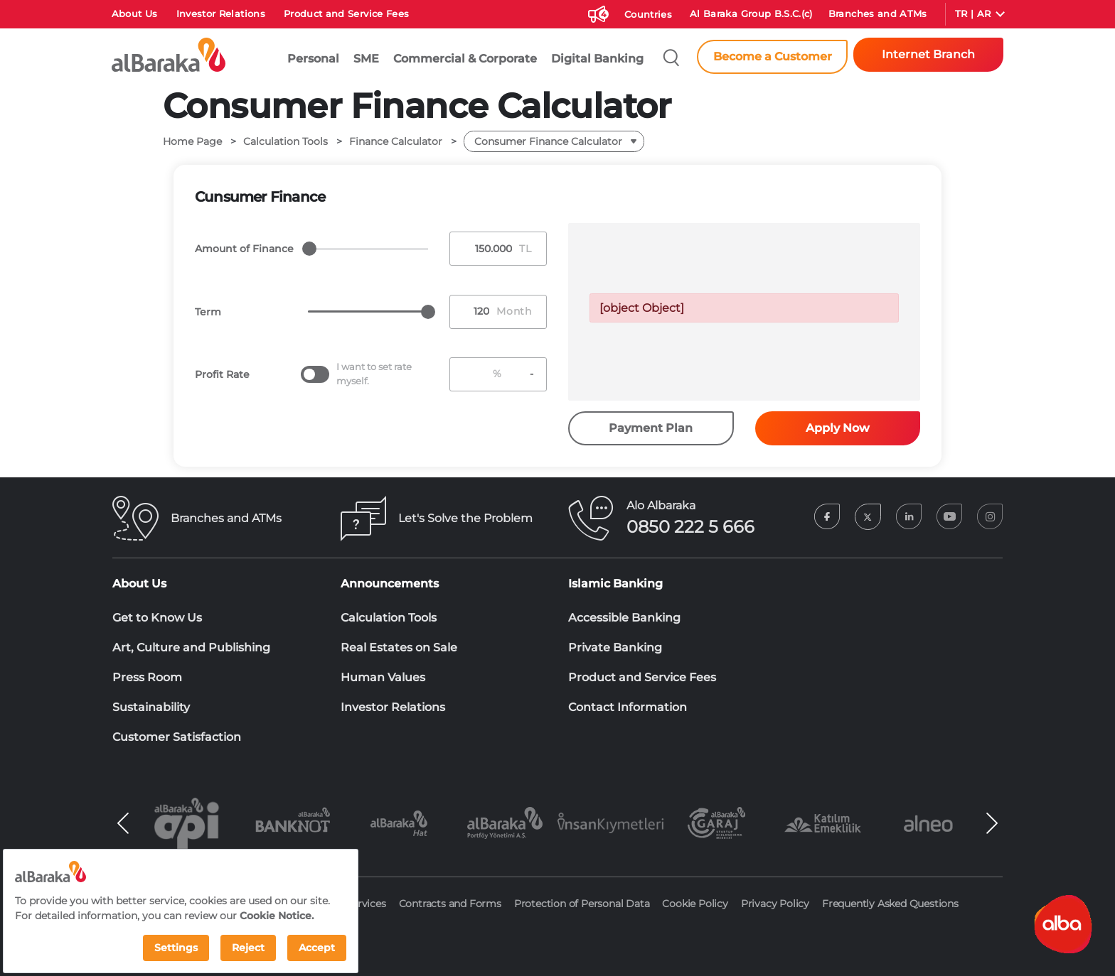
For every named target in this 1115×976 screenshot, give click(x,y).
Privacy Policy (775, 903)
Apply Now (838, 428)
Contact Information (627, 707)
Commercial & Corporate (465, 58)
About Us (135, 13)
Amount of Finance (244, 248)
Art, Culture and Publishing (191, 647)
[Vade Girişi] (474, 311)
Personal (313, 58)
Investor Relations (220, 13)
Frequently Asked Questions (890, 903)
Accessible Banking (624, 617)
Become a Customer (772, 56)
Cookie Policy (694, 903)
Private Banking (615, 647)
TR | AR (973, 13)
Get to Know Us (157, 617)
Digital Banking (597, 58)
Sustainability (151, 707)
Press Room (147, 677)
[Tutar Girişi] (485, 249)
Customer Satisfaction (176, 737)
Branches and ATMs (877, 13)
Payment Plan (651, 428)
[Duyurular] (596, 11)
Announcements (390, 583)
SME (366, 58)
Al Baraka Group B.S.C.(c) (751, 13)
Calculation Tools (389, 617)
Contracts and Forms (450, 903)
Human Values (383, 677)
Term (208, 311)
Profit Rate (222, 374)
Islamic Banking (615, 583)
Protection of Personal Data (582, 903)
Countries (648, 14)
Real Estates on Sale (399, 647)
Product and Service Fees (346, 13)
